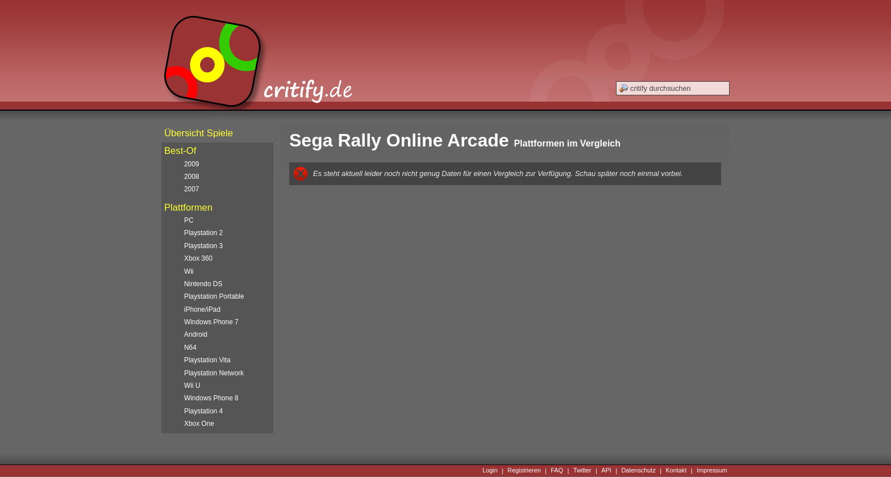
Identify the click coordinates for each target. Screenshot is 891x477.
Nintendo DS (203, 284)
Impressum (712, 470)
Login (490, 470)
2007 (191, 189)
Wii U (192, 386)
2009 (191, 164)
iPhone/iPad (202, 309)
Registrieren (524, 470)
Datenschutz (638, 470)
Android (195, 334)
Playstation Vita (207, 360)
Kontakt (675, 470)
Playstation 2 (203, 233)
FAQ (557, 470)
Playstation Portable (214, 296)
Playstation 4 (203, 411)
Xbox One (199, 424)
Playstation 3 (203, 246)
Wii (189, 271)
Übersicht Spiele (198, 133)
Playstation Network (214, 373)
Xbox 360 (198, 258)
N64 (190, 348)
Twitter (582, 470)
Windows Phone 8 (211, 398)
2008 (191, 177)
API (606, 470)
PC (189, 220)
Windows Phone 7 (211, 322)
